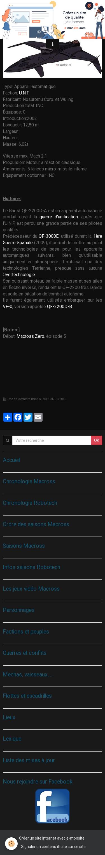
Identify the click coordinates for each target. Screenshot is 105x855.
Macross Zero (30, 336)
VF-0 (7, 306)
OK (96, 440)
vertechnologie (20, 274)
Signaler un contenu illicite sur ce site (53, 846)
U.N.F (24, 93)
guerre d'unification (58, 216)
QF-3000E (49, 236)
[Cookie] (11, 843)
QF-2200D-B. (60, 306)
